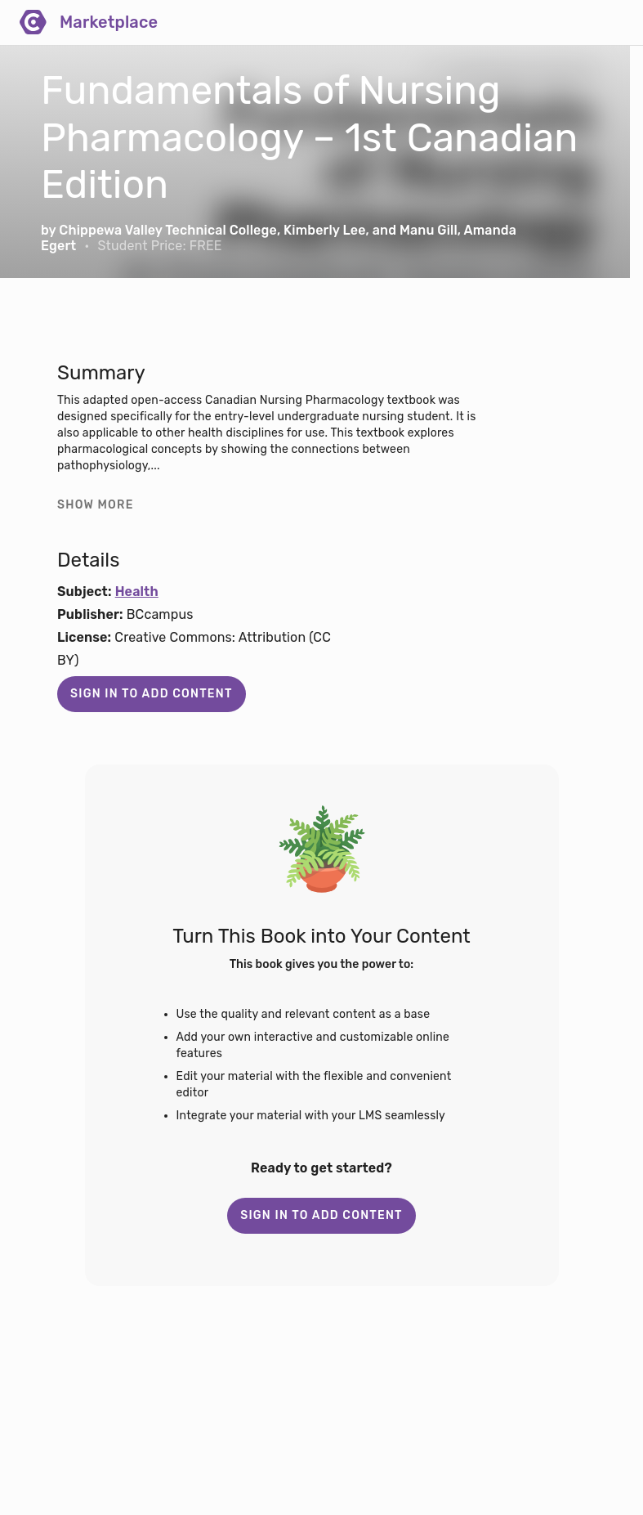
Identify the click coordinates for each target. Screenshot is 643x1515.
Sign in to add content (151, 694)
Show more (95, 505)
